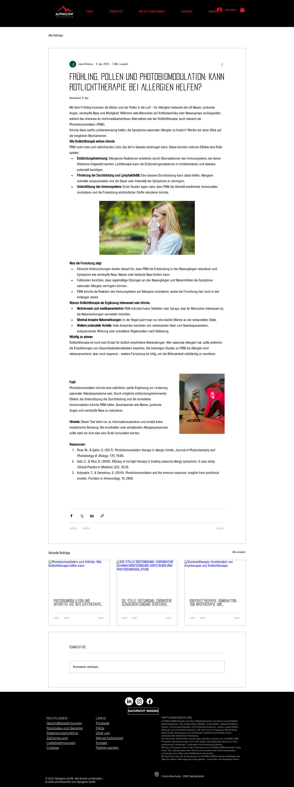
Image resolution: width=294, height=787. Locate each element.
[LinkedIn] (129, 701)
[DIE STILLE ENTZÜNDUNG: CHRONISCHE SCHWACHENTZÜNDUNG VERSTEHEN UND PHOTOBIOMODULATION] (147, 577)
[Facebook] (150, 701)
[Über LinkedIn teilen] (92, 516)
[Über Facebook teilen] (71, 516)
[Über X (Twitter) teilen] (82, 516)
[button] (242, 9)
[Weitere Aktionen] (222, 64)
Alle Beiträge (55, 35)
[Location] (156, 774)
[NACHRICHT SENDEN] (143, 711)
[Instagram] (139, 701)
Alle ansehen (239, 552)
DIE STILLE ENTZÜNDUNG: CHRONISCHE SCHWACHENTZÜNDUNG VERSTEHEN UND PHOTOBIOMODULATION (147, 602)
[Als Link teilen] (102, 516)
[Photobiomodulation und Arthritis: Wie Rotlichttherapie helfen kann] (79, 577)
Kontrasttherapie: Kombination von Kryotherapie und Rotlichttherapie (213, 602)
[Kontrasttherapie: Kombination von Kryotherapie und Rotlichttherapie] (215, 577)
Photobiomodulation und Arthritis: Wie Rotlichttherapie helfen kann (77, 602)
